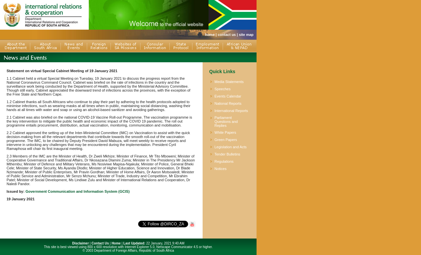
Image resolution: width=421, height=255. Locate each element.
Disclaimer (80, 243)
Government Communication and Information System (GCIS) (77, 191)
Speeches (222, 89)
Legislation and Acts (230, 147)
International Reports (231, 111)
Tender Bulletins (227, 154)
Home (116, 243)
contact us (227, 35)
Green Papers (225, 140)
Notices (220, 169)
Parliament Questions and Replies (226, 121)
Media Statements (229, 82)
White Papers (225, 132)
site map (246, 35)
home (209, 35)
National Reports (227, 103)
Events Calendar (227, 96)
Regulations (224, 161)
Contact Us (100, 243)
